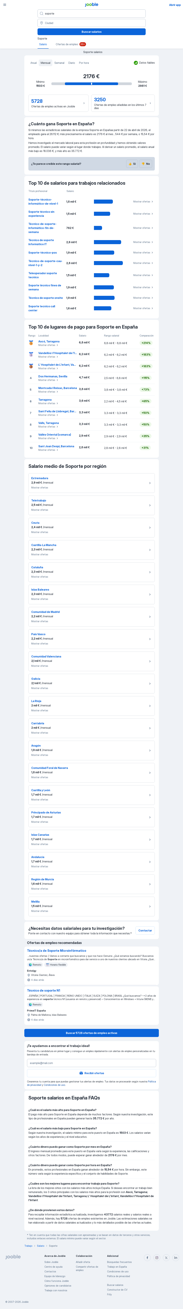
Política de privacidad (118, 1276)
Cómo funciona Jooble (56, 1280)
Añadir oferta (83, 1262)
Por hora (84, 62)
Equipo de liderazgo (54, 1276)
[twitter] (166, 1257)
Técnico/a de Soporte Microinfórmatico (56, 950)
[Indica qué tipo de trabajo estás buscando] (92, 13)
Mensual (45, 62)
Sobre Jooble (51, 1262)
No (145, 164)
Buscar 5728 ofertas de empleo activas (91, 1033)
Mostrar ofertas (143, 201)
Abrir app (175, 5)
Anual (33, 62)
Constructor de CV (117, 1289)
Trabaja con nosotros (55, 1290)
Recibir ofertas (91, 1073)
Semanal (59, 62)
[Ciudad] (92, 23)
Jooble (25, 1301)
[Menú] (4, 4)
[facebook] (147, 1257)
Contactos (50, 1271)
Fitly (109, 1294)
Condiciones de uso (54, 1084)
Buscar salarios (92, 31)
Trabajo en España (117, 1266)
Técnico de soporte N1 (43, 990)
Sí (132, 164)
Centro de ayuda (53, 1266)
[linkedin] (175, 1257)
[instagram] (156, 1257)
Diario (71, 62)
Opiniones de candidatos (57, 1285)
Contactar (145, 930)
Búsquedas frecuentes (119, 1262)
